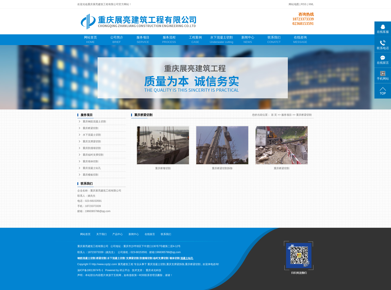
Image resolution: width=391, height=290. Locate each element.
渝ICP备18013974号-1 (90, 270)
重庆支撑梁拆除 (175, 264)
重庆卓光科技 (153, 270)
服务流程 (169, 39)
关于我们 (101, 234)
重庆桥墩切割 (163, 168)
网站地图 (294, 4)
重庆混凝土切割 (156, 264)
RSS (303, 4)
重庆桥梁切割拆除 (222, 168)
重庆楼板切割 (90, 174)
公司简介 (117, 39)
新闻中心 (248, 39)
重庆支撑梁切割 (92, 141)
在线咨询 (300, 39)
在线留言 (150, 234)
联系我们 (274, 39)
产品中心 (117, 234)
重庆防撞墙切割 (92, 148)
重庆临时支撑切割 (93, 154)
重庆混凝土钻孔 (92, 168)
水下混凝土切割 (222, 39)
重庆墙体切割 (90, 161)
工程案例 (195, 39)
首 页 (274, 114)
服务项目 (143, 39)
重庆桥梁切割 (90, 128)
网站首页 (90, 39)
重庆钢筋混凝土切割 (94, 121)
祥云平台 (125, 270)
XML (311, 4)
